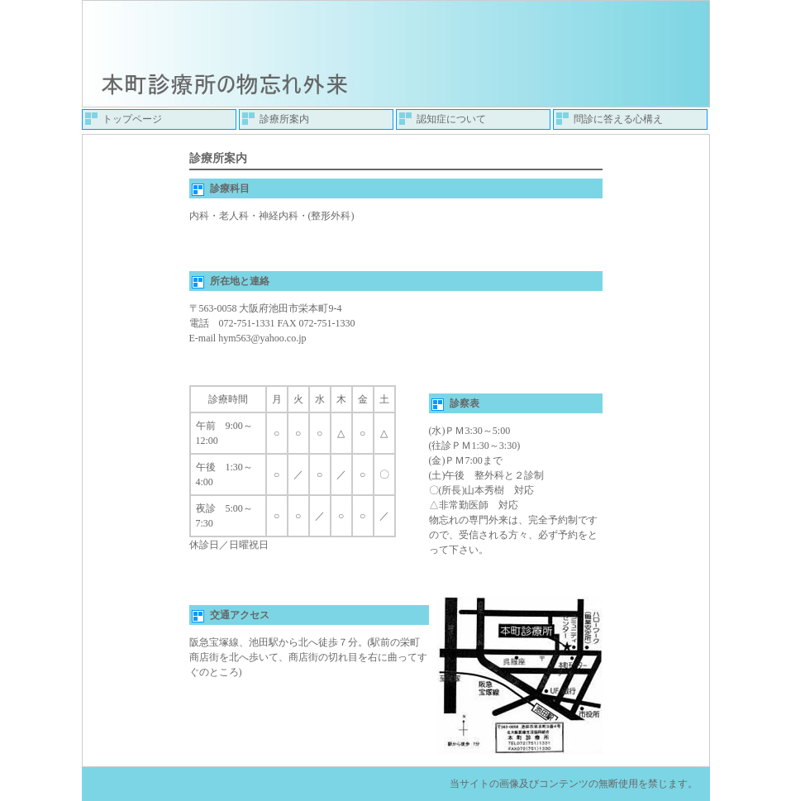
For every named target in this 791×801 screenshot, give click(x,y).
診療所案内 (284, 119)
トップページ (132, 119)
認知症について (451, 119)
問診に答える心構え (618, 119)
